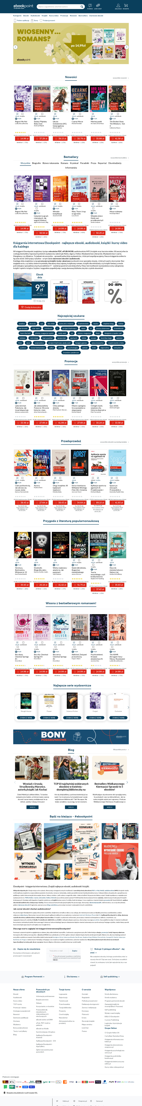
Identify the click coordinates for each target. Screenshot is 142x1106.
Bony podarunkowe (20, 1028)
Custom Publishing (112, 1020)
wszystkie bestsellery (119, 158)
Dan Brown (78, 937)
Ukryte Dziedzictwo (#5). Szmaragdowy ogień (60, 124)
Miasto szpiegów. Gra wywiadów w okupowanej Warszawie (79, 409)
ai (91, 328)
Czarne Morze (77, 121)
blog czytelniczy (52, 905)
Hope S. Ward (76, 659)
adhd (51, 347)
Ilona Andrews (57, 128)
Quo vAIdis (114, 406)
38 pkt (38, 213)
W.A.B (53, 898)
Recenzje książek (88, 1021)
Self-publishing (110, 1010)
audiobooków (109, 890)
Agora (72, 254)
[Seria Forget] (95, 708)
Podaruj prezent (49, 20)
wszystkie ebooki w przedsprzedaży (113, 442)
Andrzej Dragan (115, 408)
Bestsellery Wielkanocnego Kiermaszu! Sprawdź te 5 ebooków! (109, 786)
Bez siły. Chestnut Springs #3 (41, 655)
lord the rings (106, 338)
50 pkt (95, 213)
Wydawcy (17, 1024)
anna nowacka (97, 343)
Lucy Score (75, 216)
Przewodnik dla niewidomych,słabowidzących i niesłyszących (42, 1013)
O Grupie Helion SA (112, 1033)
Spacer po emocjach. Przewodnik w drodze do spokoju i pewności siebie (117, 489)
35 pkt (95, 118)
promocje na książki (47, 261)
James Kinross (76, 574)
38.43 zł (24, 502)
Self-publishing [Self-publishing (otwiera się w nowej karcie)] (111, 977)
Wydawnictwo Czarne (112, 254)
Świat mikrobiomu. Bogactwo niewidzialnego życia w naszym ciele (79, 572)
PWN (27, 898)
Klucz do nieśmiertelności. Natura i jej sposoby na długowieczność (116, 572)
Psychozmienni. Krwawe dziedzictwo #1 (97, 656)
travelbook (118, 328)
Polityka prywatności (89, 1001)
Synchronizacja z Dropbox (45, 1032)
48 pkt (76, 565)
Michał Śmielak (77, 123)
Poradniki (84, 163)
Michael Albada (95, 492)
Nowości (73, 16)
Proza (93, 163)
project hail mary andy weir (59, 343)
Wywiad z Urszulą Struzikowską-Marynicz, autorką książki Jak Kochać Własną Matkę (32, 788)
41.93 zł (118, 502)
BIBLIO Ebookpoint (112, 1016)
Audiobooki (35, 16)
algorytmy (105, 347)
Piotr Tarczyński (96, 412)
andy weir (62, 333)
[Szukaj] (82, 6)
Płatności (85, 1014)
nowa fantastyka (38, 347)
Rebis (66, 254)
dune (83, 328)
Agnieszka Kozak (39, 222)
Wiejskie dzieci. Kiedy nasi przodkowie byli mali (97, 219)
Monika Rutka (57, 492)
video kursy (24, 915)
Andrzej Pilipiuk (39, 126)
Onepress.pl (82, 1101)
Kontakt (85, 994)
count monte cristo (116, 343)
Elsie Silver (18, 661)
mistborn (48, 328)
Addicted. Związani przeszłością (79, 655)
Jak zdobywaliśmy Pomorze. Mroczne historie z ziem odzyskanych (41, 409)
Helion (78, 254)
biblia (120, 323)
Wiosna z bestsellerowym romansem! (71, 603)
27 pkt (38, 403)
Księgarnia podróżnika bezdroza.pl (113, 1057)
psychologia (72, 347)
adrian (84, 347)
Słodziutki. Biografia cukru (40, 569)
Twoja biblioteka (65, 1008)
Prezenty (62, 1011)
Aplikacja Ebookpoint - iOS (46, 1041)
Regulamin (86, 997)
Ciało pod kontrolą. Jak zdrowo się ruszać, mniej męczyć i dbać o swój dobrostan (22, 489)
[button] (126, 47)
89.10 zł (100, 502)
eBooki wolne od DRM (44, 1020)
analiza (22, 323)
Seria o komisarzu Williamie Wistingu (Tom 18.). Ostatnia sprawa (79, 488)
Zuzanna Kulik (57, 216)
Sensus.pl (99, 1101)
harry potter (48, 338)
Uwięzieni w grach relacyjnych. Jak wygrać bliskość (41, 218)
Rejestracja (63, 997)
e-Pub (97, 890)
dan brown (23, 328)
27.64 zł (43, 502)
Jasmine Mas (95, 661)
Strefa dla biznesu (111, 994)
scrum (93, 338)
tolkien (22, 338)
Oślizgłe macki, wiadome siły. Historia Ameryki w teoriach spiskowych (98, 410)
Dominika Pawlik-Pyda (117, 492)
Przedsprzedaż (71, 441)
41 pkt (114, 118)
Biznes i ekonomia (50, 163)
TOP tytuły (17, 1004)
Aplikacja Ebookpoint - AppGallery (44, 1045)
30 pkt (76, 118)
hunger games (81, 343)
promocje (104, 932)
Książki (44, 16)
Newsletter (63, 1018)
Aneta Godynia (95, 222)
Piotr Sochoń (57, 410)
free (20, 343)
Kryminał (74, 163)
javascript (62, 338)
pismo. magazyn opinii (44, 333)
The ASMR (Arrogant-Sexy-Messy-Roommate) (117, 656)
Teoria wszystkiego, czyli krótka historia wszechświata (98, 575)
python (23, 347)
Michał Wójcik (76, 412)
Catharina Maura (115, 128)
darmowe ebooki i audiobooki (66, 258)
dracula (32, 323)
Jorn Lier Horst (76, 492)
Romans (64, 163)
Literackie (42, 898)
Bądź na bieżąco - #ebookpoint (71, 816)
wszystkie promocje (119, 362)
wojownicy (39, 343)
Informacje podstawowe (45, 996)
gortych (74, 338)
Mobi (102, 890)
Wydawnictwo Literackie (92, 254)
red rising (34, 338)
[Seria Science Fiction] (72, 708)
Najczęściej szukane (71, 316)
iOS (99, 915)
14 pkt (19, 118)
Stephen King (87, 937)
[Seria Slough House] (26, 708)
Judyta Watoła (48, 572)
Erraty (84, 1018)
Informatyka (71, 167)
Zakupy (39, 1003)
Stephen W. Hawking (97, 578)
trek (94, 347)
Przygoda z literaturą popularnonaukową (71, 521)
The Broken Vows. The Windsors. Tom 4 (117, 123)
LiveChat (85, 1028)
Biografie (36, 163)
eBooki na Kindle (42, 1028)
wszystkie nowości (120, 78)
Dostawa (85, 1011)
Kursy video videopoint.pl (114, 1067)
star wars (36, 328)
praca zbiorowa (102, 328)
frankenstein (83, 323)
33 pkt (19, 403)
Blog (71, 750)
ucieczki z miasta (66, 323)
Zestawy (16, 1021)
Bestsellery (83, 16)
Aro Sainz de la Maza (97, 123)
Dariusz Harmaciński (21, 492)
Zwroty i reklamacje (89, 1008)
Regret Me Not (21, 121)
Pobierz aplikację (23, 20)
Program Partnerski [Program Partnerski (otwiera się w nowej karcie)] (33, 977)
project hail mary (70, 328)
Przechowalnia (64, 1004)
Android (82, 915)
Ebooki (26, 16)
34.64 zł (81, 502)
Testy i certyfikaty (20, 1031)
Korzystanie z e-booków (45, 1006)
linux (98, 333)
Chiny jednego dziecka (58, 407)
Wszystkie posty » (120, 749)
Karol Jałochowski (21, 574)
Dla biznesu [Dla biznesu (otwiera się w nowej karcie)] (72, 977)
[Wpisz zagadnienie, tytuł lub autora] (58, 6)
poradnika (96, 920)
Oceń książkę (64, 1014)
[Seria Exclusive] (118, 708)
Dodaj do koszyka (32, 307)
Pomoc (84, 1031)
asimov (119, 338)
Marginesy (17, 256)
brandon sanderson (71, 352)
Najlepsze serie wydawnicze (72, 685)
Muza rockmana (116, 211)
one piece (118, 347)
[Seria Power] (49, 708)
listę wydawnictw (74, 256)
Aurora (37, 485)
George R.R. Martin (112, 937)
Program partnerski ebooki (115, 1001)
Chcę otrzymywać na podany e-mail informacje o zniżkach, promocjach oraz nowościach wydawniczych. (68, 958)
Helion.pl (66, 1101)
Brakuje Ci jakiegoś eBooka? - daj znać (107, 951)
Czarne (36, 898)
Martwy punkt (96, 121)
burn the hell (25, 333)
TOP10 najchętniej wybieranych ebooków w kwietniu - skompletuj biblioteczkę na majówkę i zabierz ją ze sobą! (71, 788)
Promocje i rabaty (19, 1008)
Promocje (64, 16)
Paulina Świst (38, 487)
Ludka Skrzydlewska (21, 123)
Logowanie (63, 994)
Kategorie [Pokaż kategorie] (17, 16)
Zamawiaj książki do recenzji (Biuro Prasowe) (114, 1005)
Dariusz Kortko (39, 572)
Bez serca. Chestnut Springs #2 (60, 656)
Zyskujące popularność (21, 1011)
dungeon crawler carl (113, 333)
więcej (32, 807)
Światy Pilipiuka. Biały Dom (40, 122)
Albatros (29, 256)
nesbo (95, 323)
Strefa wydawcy (111, 997)
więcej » (55, 960)
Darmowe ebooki (96, 16)
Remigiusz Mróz (58, 937)
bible (84, 338)
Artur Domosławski (40, 412)
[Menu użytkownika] (118, 6)
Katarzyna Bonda (69, 937)
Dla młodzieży (114, 163)
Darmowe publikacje (20, 1018)
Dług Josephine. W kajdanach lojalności (60, 487)
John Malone (57, 574)
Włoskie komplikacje (57, 212)
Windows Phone (90, 915)
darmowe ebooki (24, 905)
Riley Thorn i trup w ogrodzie (79, 212)
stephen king (108, 323)
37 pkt (38, 118)
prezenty (107, 900)
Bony (36, 20)
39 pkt (57, 118)
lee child (51, 323)
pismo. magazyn (84, 333)
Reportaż (102, 163)
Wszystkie (25, 163)
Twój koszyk (63, 1001)
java (28, 343)
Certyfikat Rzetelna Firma (114, 1036)
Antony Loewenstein (21, 412)
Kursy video (54, 16)
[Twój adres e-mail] (58, 951)
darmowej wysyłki (95, 902)
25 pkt (38, 565)
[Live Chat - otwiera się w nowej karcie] (98, 6)
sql (41, 323)
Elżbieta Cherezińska (98, 937)
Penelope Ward (114, 213)
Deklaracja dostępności (90, 1004)
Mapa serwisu (87, 1024)
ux (72, 333)
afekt (60, 347)
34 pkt (76, 483)
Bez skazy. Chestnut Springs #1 (22, 656)
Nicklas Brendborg (116, 574)
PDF (93, 890)
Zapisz (74, 951)
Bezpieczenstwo (42, 1000)
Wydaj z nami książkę (112, 1013)
